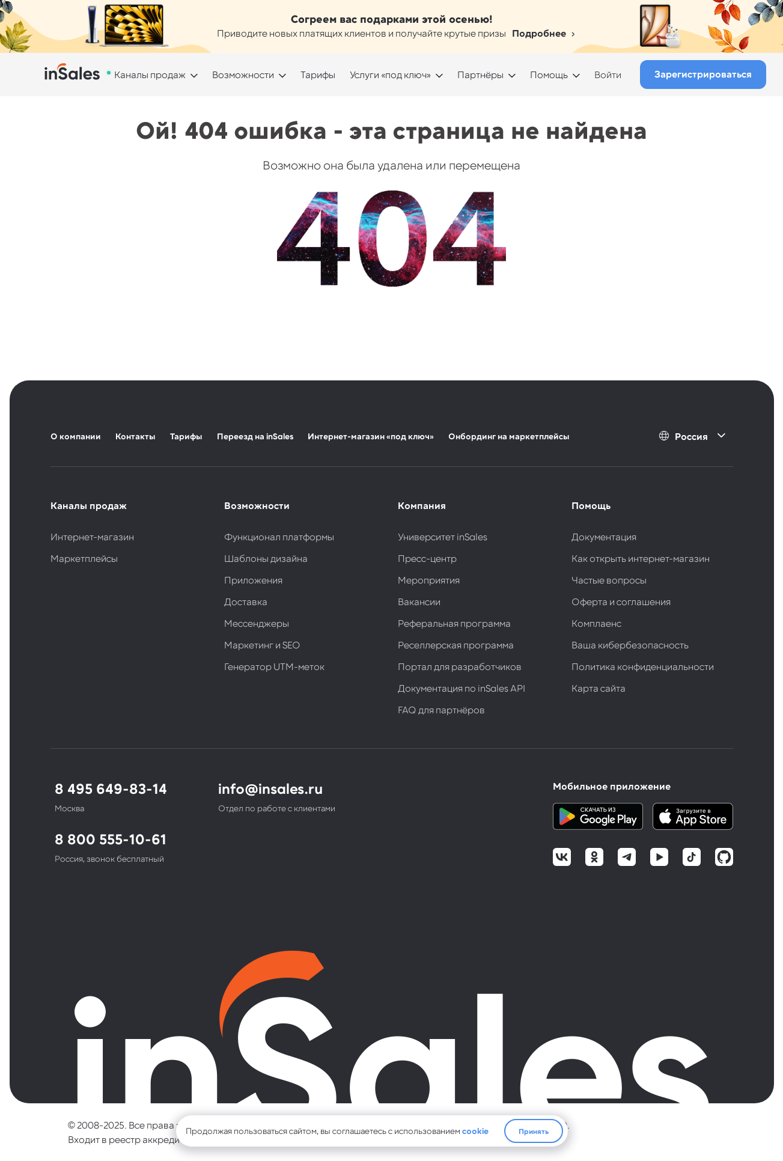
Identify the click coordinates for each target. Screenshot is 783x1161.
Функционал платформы (279, 536)
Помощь (549, 74)
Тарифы (317, 74)
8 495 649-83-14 (111, 788)
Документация (603, 536)
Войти (607, 74)
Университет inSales (442, 536)
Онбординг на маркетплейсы (509, 436)
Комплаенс (596, 623)
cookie (475, 1131)
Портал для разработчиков (460, 666)
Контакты (135, 436)
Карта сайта (598, 687)
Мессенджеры (256, 623)
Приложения (253, 579)
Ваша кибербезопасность (630, 644)
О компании (75, 436)
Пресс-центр (427, 558)
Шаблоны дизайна (266, 558)
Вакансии (419, 601)
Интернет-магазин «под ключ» (371, 436)
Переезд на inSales (255, 436)
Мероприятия (429, 579)
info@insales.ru (270, 788)
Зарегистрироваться (703, 73)
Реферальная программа (454, 623)
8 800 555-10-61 (110, 838)
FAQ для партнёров (441, 709)
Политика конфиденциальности (642, 666)
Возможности (243, 74)
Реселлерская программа (456, 644)
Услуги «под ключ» (390, 74)
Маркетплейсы (84, 558)
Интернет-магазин (92, 536)
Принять (534, 1131)
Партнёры (480, 74)
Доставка (245, 601)
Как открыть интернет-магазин (640, 558)
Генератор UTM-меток (274, 666)
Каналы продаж (150, 74)
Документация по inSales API (461, 687)
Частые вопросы (609, 579)
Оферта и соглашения (621, 601)
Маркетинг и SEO (262, 644)
